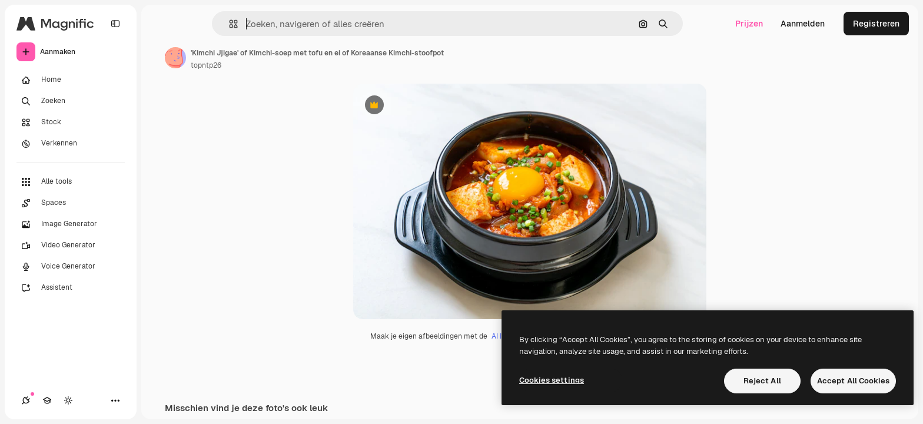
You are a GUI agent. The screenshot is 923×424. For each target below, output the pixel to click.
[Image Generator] (70, 224)
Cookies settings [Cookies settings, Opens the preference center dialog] (551, 380)
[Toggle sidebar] (115, 23)
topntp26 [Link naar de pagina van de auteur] (206, 65)
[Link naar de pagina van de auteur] (175, 57)
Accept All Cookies (853, 381)
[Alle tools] (70, 182)
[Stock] (70, 122)
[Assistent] (70, 288)
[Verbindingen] (25, 400)
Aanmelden (803, 23)
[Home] (70, 80)
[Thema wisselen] (68, 400)
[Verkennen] (70, 143)
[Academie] (47, 400)
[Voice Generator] (70, 266)
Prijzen (749, 23)
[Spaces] (70, 203)
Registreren (876, 23)
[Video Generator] (70, 245)
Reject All (762, 381)
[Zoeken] (70, 101)
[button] (229, 23)
